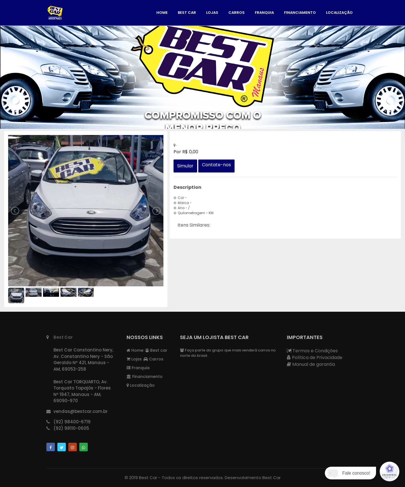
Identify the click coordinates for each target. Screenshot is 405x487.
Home (162, 12)
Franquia (264, 12)
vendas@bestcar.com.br (80, 411)
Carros (236, 12)
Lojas (212, 12)
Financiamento (300, 12)
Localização (339, 12)
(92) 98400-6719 (72, 422)
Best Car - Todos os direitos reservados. (181, 478)
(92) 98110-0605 (71, 428)
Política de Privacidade (314, 357)
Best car (187, 12)
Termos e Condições (312, 350)
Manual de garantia (311, 364)
